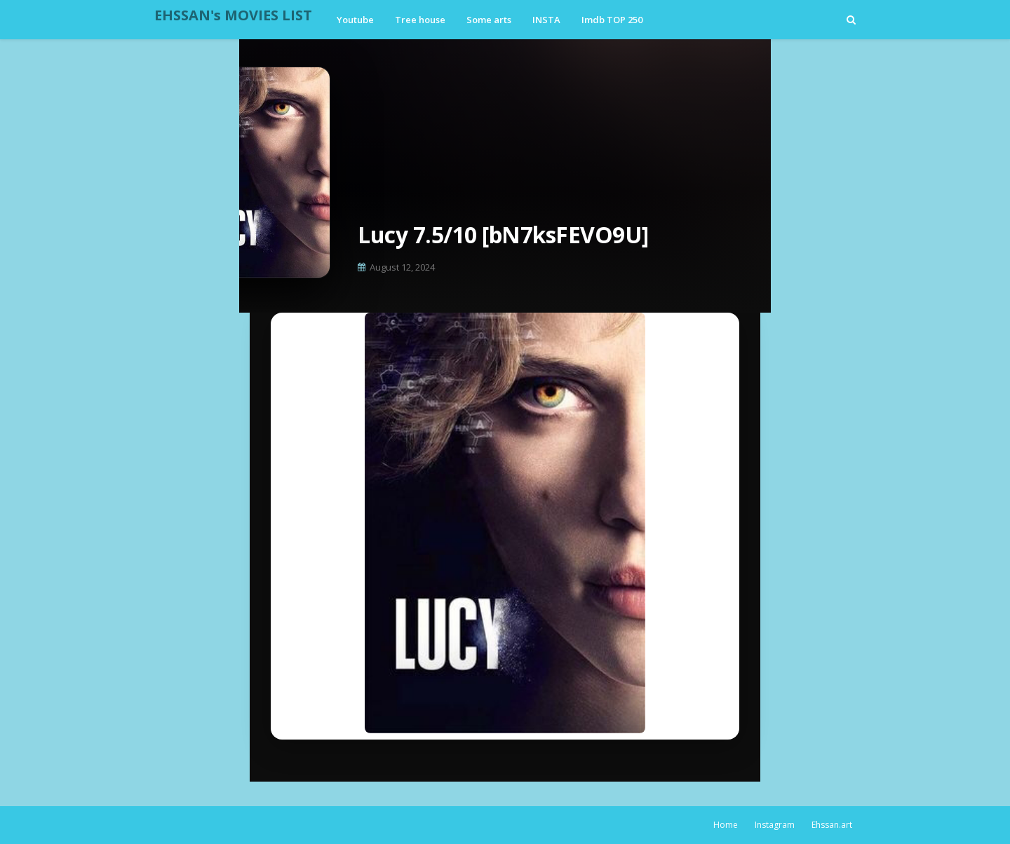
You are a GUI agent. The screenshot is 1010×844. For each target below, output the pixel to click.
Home (725, 825)
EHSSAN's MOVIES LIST (233, 15)
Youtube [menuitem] (355, 19)
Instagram (775, 825)
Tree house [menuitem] (420, 19)
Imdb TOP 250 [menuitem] (611, 19)
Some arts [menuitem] (488, 19)
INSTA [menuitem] (546, 19)
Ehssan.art (832, 825)
